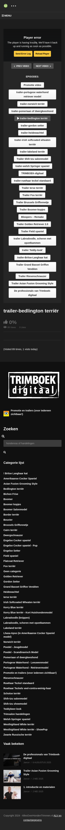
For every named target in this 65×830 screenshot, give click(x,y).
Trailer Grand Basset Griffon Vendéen (32, 266)
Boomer (8, 499)
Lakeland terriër (12, 628)
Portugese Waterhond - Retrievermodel (25, 667)
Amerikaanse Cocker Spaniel (20, 478)
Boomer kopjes (12, 504)
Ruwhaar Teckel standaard (18, 683)
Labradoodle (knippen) (16, 617)
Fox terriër (9, 566)
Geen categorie (12, 571)
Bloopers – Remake (32, 217)
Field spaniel (10, 555)
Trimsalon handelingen (16, 714)
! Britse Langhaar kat (15, 473)
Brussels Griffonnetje (15, 525)
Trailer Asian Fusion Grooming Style (32, 283)
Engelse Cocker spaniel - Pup (20, 545)
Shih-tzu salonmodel (15, 698)
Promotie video (32, 85)
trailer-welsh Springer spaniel (32, 166)
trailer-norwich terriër (32, 104)
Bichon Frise (10, 494)
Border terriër (11, 514)
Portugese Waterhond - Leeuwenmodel (25, 662)
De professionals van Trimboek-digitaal (32, 292)
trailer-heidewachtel (32, 132)
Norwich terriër (12, 642)
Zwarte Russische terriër (17, 734)
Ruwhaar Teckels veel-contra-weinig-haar (27, 688)
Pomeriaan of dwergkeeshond (20, 657)
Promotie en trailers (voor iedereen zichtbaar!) (30, 672)
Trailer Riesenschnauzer (32, 276)
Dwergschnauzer (13, 535)
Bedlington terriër (13, 488)
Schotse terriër (12, 693)
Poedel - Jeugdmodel (15, 647)
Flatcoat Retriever (13, 561)
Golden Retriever (13, 576)
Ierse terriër (10, 597)
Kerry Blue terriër (13, 607)
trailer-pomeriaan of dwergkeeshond (32, 111)
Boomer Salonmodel (15, 509)
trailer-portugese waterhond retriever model (32, 94)
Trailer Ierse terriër (32, 188)
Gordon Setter (11, 581)
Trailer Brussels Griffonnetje (32, 202)
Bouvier (7, 519)
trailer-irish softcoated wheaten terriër (32, 142)
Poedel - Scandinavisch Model (20, 652)
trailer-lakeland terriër (32, 151)
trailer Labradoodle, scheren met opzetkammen (32, 240)
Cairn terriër (10, 530)
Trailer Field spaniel (32, 231)
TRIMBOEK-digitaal (32, 173)
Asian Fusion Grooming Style (20, 483)
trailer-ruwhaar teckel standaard (32, 180)
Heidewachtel (11, 592)
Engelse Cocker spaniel (17, 540)
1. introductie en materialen (39, 787)
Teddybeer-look (12, 709)
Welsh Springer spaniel (16, 719)
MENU (6, 15)
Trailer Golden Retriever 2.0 (32, 224)
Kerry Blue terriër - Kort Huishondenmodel (27, 612)
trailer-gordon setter (32, 125)
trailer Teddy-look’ (32, 250)
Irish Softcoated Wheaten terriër (21, 602)
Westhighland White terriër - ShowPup (25, 729)
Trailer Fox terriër (32, 195)
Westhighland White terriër (18, 724)
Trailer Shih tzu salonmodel (32, 159)
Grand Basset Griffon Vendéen (21, 586)
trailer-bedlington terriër (32, 118)
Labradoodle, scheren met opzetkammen (27, 622)
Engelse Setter (11, 550)
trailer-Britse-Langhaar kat (32, 257)
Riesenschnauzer (13, 678)
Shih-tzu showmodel (15, 703)
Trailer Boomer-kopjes (32, 209)
